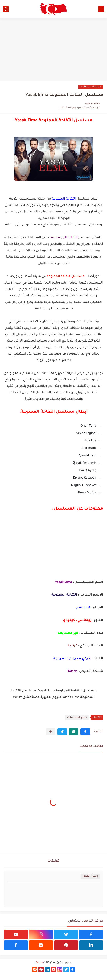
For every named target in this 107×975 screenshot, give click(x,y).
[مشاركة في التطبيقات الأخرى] (50, 731)
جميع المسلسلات (91, 87)
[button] (85, 731)
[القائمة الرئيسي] (101, 9)
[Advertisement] (53, 49)
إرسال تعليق (90, 876)
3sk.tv (39, 962)
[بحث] (6, 9)
